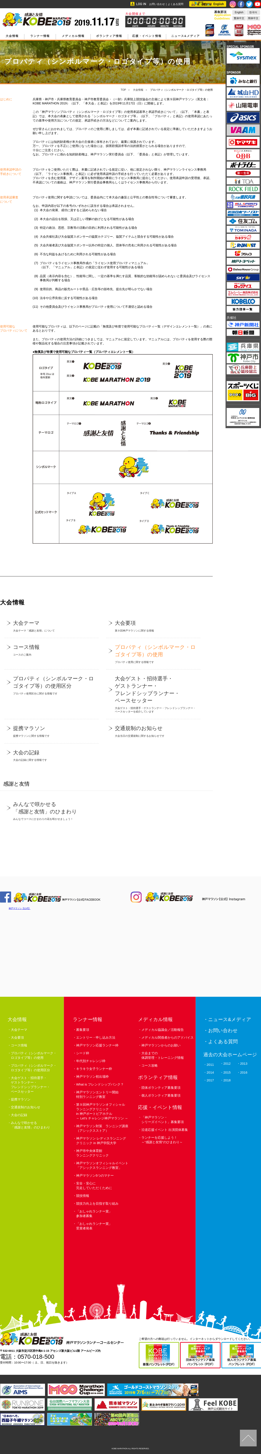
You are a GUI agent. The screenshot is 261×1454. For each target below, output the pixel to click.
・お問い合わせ (220, 1030)
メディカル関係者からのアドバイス (167, 1037)
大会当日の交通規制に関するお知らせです (153, 731)
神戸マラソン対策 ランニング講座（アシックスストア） (102, 1128)
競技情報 (82, 1195)
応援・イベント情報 (147, 36)
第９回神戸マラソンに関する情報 (153, 625)
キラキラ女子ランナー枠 (94, 1069)
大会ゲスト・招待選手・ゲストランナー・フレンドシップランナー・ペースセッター (30, 1084)
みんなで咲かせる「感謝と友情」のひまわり (30, 1125)
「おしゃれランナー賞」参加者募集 (94, 1213)
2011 (210, 1064)
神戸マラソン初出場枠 (92, 1076)
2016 (243, 1072)
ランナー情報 (40, 36)
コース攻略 (149, 1065)
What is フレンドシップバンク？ (100, 1084)
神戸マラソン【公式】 (19, 908)
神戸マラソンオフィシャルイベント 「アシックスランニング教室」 (102, 1165)
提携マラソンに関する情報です (51, 731)
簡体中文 (253, 18)
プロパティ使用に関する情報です (153, 653)
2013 (243, 1063)
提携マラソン (20, 1099)
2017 (210, 1080)
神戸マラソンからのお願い (161, 1045)
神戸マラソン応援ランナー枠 (97, 1045)
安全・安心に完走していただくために (94, 1185)
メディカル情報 (73, 36)
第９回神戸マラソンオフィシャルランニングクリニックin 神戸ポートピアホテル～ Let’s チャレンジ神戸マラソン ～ (102, 1111)
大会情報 (12, 36)
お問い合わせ (157, 4)
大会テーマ (19, 1029)
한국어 (253, 12)
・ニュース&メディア (227, 1019)
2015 (227, 1072)
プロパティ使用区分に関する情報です (51, 685)
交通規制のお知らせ (25, 1107)
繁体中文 (239, 18)
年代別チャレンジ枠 (90, 1061)
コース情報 (19, 1045)
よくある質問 (175, 4)
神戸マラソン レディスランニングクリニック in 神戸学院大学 (101, 1141)
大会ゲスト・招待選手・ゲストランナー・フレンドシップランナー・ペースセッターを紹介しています (153, 694)
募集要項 (82, 1029)
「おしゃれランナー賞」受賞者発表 (94, 1226)
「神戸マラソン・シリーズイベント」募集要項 (162, 1119)
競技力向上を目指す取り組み (97, 1203)
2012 (227, 1063)
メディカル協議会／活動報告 (162, 1029)
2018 (227, 1080)
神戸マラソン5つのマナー (95, 1175)
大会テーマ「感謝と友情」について (51, 625)
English (239, 12)
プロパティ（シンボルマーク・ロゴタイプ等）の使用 (34, 1055)
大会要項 (17, 1037)
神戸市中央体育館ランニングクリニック (92, 1153)
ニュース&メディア (185, 36)
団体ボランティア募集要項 (161, 1087)
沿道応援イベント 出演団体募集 (164, 1130)
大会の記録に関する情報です (51, 755)
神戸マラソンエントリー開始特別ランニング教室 (97, 1094)
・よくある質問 (220, 1041)
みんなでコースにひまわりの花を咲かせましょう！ (51, 811)
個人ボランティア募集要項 (161, 1095)
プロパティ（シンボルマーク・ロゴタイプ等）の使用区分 (34, 1068)
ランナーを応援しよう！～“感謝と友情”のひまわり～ (162, 1140)
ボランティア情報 (109, 36)
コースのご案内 (51, 649)
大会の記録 (19, 1115)
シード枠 (82, 1053)
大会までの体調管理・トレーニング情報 (162, 1055)
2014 (210, 1072)
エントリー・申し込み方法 (95, 1037)
